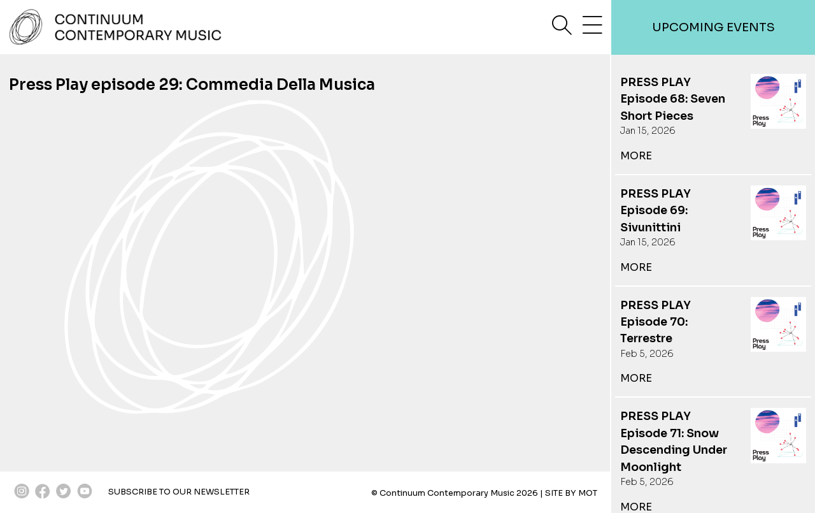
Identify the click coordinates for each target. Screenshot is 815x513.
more (636, 156)
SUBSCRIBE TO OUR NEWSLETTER (179, 492)
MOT (587, 493)
